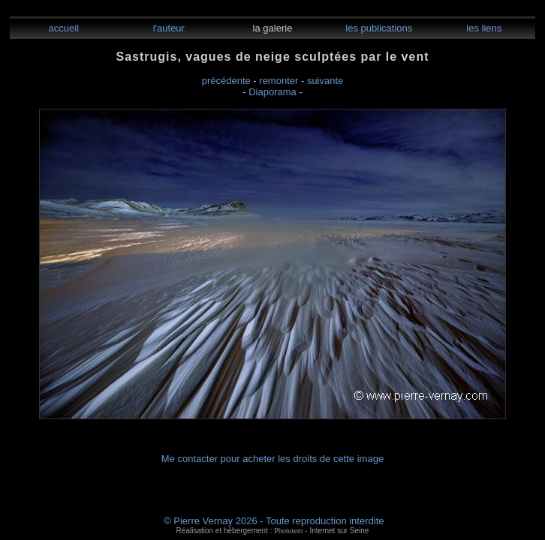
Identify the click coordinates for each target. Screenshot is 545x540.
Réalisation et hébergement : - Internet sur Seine (272, 530)
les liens (483, 28)
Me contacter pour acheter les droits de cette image (272, 458)
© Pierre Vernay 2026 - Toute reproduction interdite (274, 520)
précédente (226, 80)
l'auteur (167, 28)
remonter (278, 80)
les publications (378, 28)
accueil (62, 28)
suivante (325, 80)
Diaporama (272, 92)
